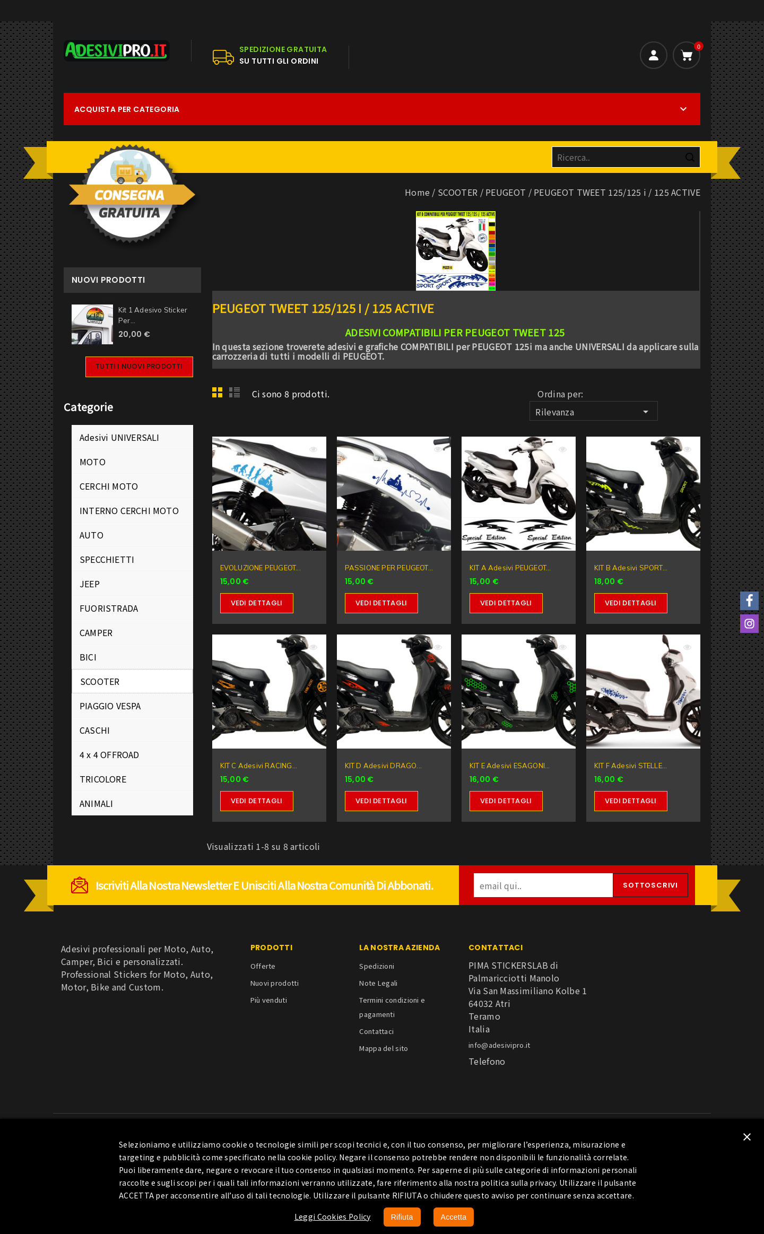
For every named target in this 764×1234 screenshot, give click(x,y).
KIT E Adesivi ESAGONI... (510, 765)
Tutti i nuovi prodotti (139, 366)
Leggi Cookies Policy (332, 1216)
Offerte (263, 966)
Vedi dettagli (257, 603)
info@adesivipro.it (499, 1045)
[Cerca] (626, 157)
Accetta (454, 1217)
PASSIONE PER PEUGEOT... (389, 567)
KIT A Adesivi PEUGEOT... (510, 567)
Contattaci (376, 1031)
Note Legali (378, 983)
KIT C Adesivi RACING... (259, 765)
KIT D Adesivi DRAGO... (383, 765)
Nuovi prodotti (274, 983)
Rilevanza (593, 411)
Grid (220, 395)
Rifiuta (402, 1217)
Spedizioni (376, 966)
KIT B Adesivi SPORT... (630, 567)
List (236, 395)
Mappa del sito (383, 1048)
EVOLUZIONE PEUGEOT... (260, 567)
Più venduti (268, 1000)
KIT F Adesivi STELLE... (630, 765)
